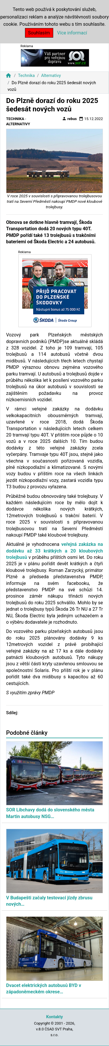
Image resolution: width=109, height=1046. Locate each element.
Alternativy (51, 75)
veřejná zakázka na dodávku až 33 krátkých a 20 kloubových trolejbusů (54, 551)
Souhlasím (39, 33)
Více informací (72, 33)
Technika (26, 75)
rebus (69, 118)
